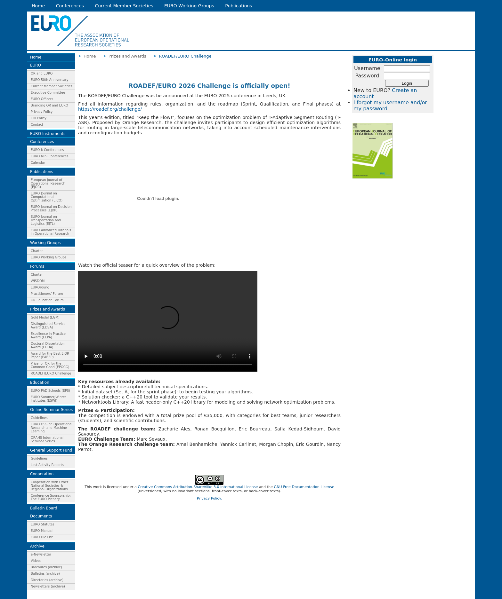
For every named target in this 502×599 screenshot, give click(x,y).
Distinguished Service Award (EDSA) (48, 325)
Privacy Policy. (209, 498)
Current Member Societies (124, 5)
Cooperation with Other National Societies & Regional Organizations (49, 485)
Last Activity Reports (47, 465)
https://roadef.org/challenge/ (110, 109)
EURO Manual (42, 530)
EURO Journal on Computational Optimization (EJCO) (46, 197)
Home (38, 5)
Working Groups (45, 242)
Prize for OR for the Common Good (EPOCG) (50, 365)
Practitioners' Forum (47, 294)
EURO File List (42, 537)
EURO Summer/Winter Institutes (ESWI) (48, 398)
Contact (37, 124)
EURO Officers (42, 99)
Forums (37, 266)
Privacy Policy (42, 112)
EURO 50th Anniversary (50, 80)
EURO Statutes (42, 524)
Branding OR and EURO (49, 105)
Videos (36, 561)
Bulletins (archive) (45, 573)
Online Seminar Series (51, 409)
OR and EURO (42, 73)
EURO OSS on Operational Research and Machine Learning (51, 427)
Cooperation (41, 474)
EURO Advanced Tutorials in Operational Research (51, 231)
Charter (37, 251)
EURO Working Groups (189, 5)
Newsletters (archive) (48, 586)
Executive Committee (48, 92)
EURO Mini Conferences (50, 156)
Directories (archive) (47, 580)
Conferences (70, 5)
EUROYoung (40, 287)
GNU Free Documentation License (304, 487)
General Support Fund (51, 450)
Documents (41, 516)
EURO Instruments (47, 133)
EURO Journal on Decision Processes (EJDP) (51, 208)
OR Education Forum (47, 300)
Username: (368, 68)
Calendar (38, 162)
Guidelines (39, 418)
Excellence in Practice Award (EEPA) (48, 335)
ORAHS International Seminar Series (47, 439)
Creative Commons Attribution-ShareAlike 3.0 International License (198, 487)
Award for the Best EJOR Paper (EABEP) (50, 355)
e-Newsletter (41, 554)
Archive (37, 546)
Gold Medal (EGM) (45, 317)
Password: (368, 76)
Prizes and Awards (47, 309)
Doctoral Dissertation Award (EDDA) (48, 345)
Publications (238, 5)
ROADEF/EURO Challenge (51, 373)
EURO (35, 65)
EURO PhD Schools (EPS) (50, 390)
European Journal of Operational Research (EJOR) (48, 183)
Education (39, 382)
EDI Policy (38, 118)
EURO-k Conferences (47, 150)
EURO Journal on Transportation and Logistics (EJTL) (46, 220)
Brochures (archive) (46, 567)
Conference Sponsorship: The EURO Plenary (51, 497)
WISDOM (38, 281)
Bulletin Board (43, 508)
